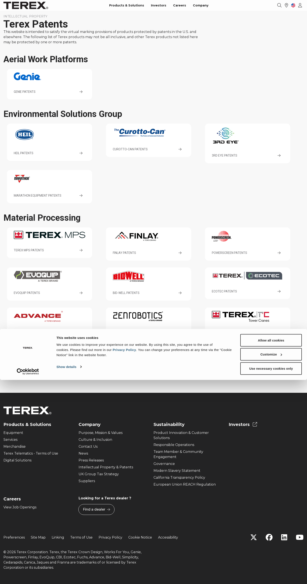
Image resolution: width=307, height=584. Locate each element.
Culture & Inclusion (95, 440)
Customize (271, 558)
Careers (179, 5)
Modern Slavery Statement (177, 471)
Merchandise (14, 446)
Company (200, 5)
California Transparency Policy (179, 477)
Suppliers (87, 481)
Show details (66, 571)
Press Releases (91, 460)
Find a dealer (96, 509)
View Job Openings (19, 507)
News (83, 453)
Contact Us (88, 446)
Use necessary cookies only (271, 572)
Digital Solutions (17, 460)
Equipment (13, 433)
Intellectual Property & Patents (106, 467)
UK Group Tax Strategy (99, 474)
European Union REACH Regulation (185, 484)
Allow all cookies (271, 544)
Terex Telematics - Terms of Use (30, 453)
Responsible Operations (174, 445)
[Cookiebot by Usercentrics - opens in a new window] (28, 575)
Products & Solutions (126, 5)
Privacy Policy (124, 554)
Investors (158, 5)
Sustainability (169, 424)
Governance (164, 464)
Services (10, 440)
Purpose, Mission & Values (100, 433)
